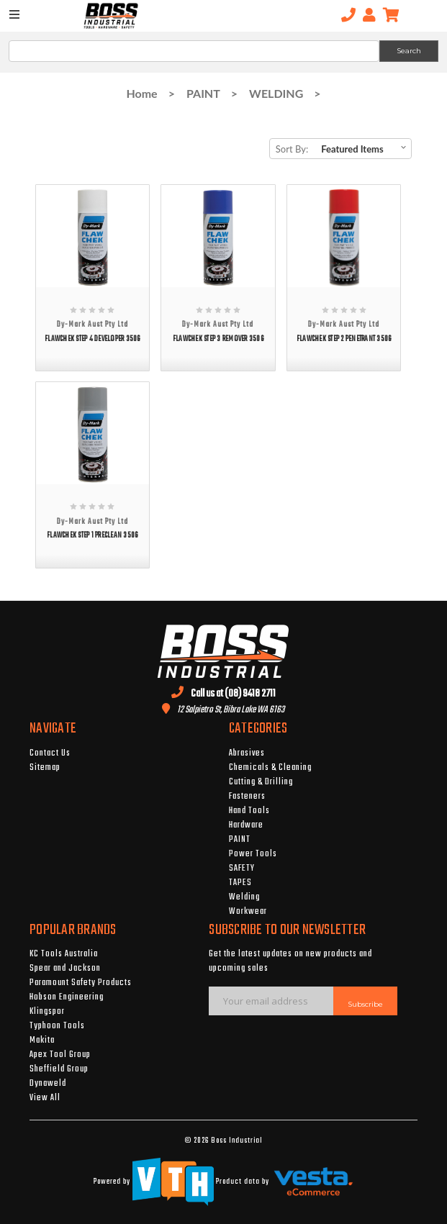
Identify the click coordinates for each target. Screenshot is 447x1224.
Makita (42, 1040)
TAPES (240, 883)
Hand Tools (249, 811)
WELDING (276, 93)
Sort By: (292, 149)
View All (45, 1098)
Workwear (248, 912)
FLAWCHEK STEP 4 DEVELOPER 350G (92, 339)
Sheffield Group (59, 1069)
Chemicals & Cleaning (270, 768)
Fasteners (247, 796)
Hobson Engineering (67, 997)
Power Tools (253, 854)
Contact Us (50, 753)
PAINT (203, 93)
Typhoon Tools (57, 1026)
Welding (244, 897)
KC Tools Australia (64, 954)
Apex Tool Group (60, 1055)
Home (141, 93)
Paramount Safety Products (81, 983)
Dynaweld (48, 1083)
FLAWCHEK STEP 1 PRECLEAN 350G (92, 536)
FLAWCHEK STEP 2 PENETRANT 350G (344, 339)
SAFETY (242, 868)
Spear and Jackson (65, 968)
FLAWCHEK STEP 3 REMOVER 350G (218, 339)
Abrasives (247, 753)
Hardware (246, 825)
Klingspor (47, 1012)
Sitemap (45, 768)
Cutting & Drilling (261, 782)
